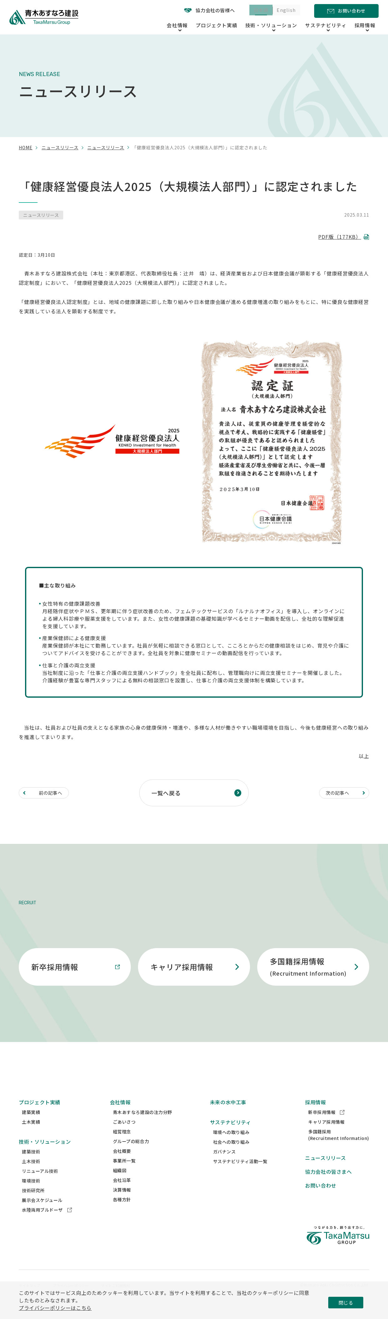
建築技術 (31, 1163)
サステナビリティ (230, 1133)
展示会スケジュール (42, 1212)
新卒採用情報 (326, 1124)
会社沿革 (122, 1191)
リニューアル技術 (40, 1182)
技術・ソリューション (45, 1153)
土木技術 (31, 1173)
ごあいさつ (124, 1133)
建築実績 (31, 1124)
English (284, 10)
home (26, 147)
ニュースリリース (60, 147)
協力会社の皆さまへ (328, 1183)
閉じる (346, 1302)
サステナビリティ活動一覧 (240, 1173)
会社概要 (122, 1162)
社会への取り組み (231, 1153)
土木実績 (31, 1133)
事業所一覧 (124, 1172)
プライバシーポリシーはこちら (55, 1307)
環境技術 (31, 1192)
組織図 (120, 1182)
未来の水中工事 (228, 1113)
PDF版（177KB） (339, 236)
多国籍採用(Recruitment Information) (338, 1146)
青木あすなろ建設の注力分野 (142, 1124)
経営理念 (122, 1143)
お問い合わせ (320, 1197)
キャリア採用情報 (326, 1133)
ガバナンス (224, 1163)
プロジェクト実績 (233, 24)
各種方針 (122, 1211)
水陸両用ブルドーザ (47, 1221)
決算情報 (122, 1201)
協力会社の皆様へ (202, 10)
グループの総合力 (131, 1153)
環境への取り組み (231, 1144)
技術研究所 (33, 1202)
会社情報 (120, 1113)
